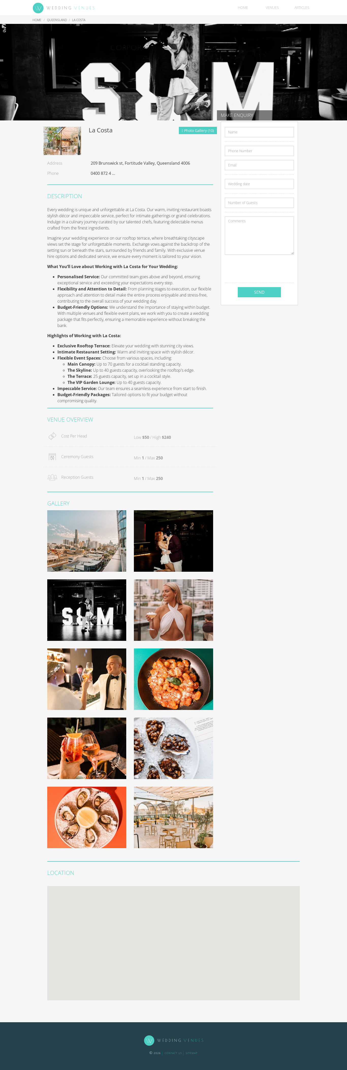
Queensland (57, 20)
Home (243, 7)
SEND (259, 292)
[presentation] (263, 268)
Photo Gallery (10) (198, 130)
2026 (155, 1053)
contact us (173, 1053)
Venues (272, 7)
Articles (301, 7)
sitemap (192, 1053)
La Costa (78, 20)
